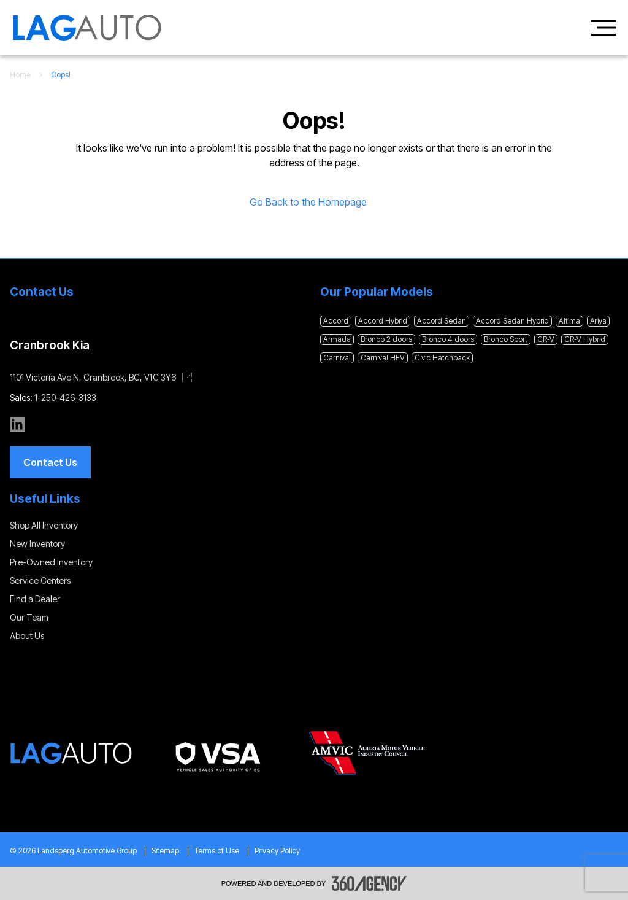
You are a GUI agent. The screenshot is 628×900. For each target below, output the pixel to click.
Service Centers (40, 580)
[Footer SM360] (369, 883)
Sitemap (165, 850)
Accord (335, 320)
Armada (337, 339)
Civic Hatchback (442, 357)
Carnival (337, 357)
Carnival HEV (383, 357)
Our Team (29, 617)
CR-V (545, 339)
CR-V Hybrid (584, 339)
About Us (27, 635)
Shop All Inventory (44, 525)
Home (20, 74)
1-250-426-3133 (65, 397)
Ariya (598, 320)
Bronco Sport (505, 339)
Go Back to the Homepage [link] (314, 202)
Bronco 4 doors (448, 339)
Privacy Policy (277, 850)
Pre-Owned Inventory (51, 562)
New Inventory (37, 543)
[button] (50, 462)
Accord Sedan (441, 320)
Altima (569, 320)
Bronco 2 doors (386, 339)
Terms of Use (216, 850)
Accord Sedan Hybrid (512, 320)
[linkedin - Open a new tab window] (17, 424)
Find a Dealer (35, 599)
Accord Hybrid (382, 320)
